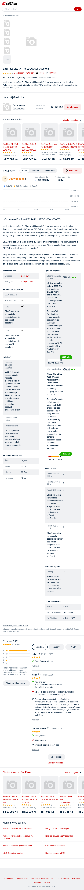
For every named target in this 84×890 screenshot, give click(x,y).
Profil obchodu (19, 108)
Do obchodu (72, 107)
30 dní (24, 171)
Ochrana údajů (22, 879)
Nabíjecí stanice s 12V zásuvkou (59, 836)
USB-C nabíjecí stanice (13, 853)
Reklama (76, 879)
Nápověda (8, 879)
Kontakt (37, 882)
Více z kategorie (73, 773)
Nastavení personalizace (42, 879)
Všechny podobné (72, 120)
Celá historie (49, 171)
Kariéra (47, 882)
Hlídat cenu (72, 170)
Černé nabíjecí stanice (55, 846)
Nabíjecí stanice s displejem (57, 829)
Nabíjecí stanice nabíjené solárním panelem (18, 837)
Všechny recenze (55, 763)
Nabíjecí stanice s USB (55, 853)
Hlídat (40, 73)
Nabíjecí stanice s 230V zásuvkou (17, 829)
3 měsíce (35, 171)
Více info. (21, 674)
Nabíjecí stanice (11, 15)
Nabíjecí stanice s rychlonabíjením (17, 846)
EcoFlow (25, 276)
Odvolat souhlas (62, 879)
